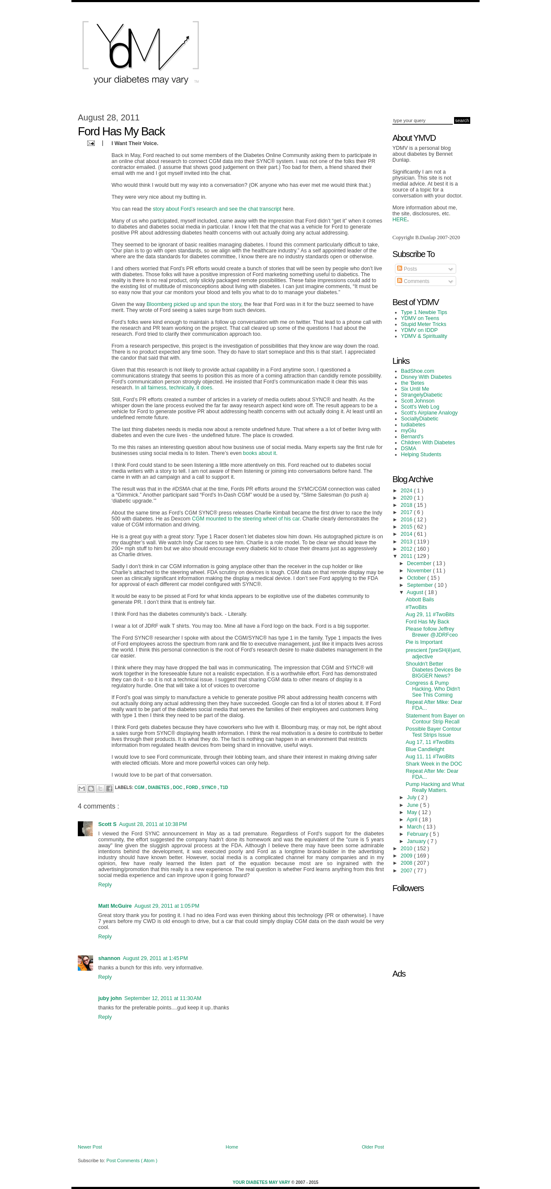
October (417, 578)
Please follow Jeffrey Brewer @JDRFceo (432, 632)
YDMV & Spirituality (424, 336)
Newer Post (90, 1146)
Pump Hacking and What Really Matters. (435, 787)
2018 (407, 505)
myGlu (408, 431)
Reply (105, 885)
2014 (407, 534)
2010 (407, 849)
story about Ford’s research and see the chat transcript (217, 209)
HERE (399, 220)
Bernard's (412, 437)
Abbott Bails (420, 600)
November (420, 571)
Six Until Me (415, 389)
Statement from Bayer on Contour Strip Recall (435, 719)
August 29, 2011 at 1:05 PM (166, 906)
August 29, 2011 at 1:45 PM (155, 958)
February (418, 834)
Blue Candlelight (425, 749)
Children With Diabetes (428, 443)
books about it (259, 453)
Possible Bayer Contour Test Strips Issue (433, 732)
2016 (407, 520)
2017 (407, 512)
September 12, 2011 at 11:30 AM (162, 998)
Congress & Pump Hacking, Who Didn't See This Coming (433, 689)
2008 (407, 863)
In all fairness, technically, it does (173, 388)
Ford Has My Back (427, 622)
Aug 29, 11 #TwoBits (430, 614)
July (412, 797)
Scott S (107, 824)
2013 (407, 542)
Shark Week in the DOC (434, 764)
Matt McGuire (115, 906)
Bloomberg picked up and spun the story (194, 304)
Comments (413, 281)
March (415, 827)
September (420, 585)
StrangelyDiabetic (422, 395)
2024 (407, 491)
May (412, 812)
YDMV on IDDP (419, 330)
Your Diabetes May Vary (262, 1182)
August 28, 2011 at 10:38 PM (153, 824)
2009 (407, 856)
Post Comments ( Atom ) (131, 1160)
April (413, 820)
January (417, 841)
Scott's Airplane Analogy (429, 413)
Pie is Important (424, 642)
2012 (407, 549)
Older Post (373, 1146)
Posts (407, 269)
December (420, 563)
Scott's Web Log (420, 407)
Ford (192, 787)
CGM (139, 787)
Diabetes (159, 787)
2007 (407, 871)
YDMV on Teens (420, 318)
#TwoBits (416, 607)
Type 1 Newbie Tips (424, 312)
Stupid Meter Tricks (423, 324)
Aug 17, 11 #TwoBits (430, 742)
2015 (407, 527)
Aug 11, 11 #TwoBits (430, 757)
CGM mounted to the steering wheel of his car (245, 519)
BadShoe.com (417, 371)
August (416, 592)
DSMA (408, 449)
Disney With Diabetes (426, 377)
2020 (407, 498)
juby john (110, 998)
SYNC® (210, 787)
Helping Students (421, 454)
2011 (407, 556)
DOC (178, 787)
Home (232, 1146)
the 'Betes (412, 383)
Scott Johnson (418, 401)
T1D (224, 787)
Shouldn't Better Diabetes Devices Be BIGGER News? (433, 670)
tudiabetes (413, 425)
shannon (109, 958)
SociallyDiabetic (419, 419)
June (413, 805)
